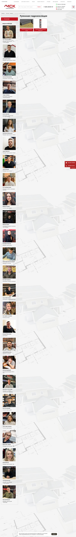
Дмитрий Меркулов (7, 352)
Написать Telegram (61, 6)
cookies (26, 533)
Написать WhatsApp (61, 4)
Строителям (4, 1)
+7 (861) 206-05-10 (48, 7)
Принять (54, 534)
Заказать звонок (60, 7)
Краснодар (59, 9)
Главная (3, 13)
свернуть (73, 167)
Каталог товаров (9, 13)
